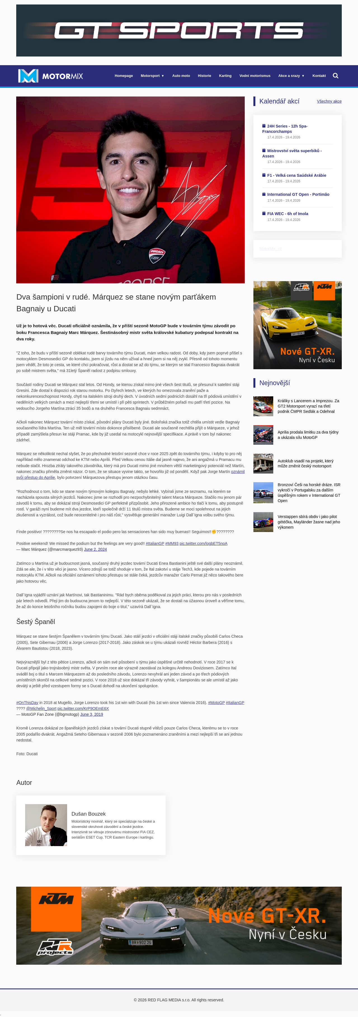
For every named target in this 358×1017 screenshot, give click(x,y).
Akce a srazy (289, 76)
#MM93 (171, 543)
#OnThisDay (27, 702)
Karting (225, 76)
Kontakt (319, 76)
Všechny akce (329, 101)
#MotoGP (216, 702)
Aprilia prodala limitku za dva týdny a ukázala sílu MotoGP (308, 435)
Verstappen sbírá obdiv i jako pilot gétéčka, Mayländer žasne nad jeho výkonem (309, 521)
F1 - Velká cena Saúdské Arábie (296, 175)
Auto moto (181, 76)
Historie (204, 76)
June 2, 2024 (95, 549)
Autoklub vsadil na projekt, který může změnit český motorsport (305, 464)
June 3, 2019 (91, 714)
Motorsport (150, 76)
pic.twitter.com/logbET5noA (203, 543)
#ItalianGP (155, 543)
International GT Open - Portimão (298, 194)
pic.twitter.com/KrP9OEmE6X (83, 708)
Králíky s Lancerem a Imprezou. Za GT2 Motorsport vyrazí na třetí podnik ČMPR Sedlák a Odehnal (308, 406)
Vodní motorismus (254, 76)
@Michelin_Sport (41, 708)
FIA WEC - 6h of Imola (287, 213)
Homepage (124, 76)
